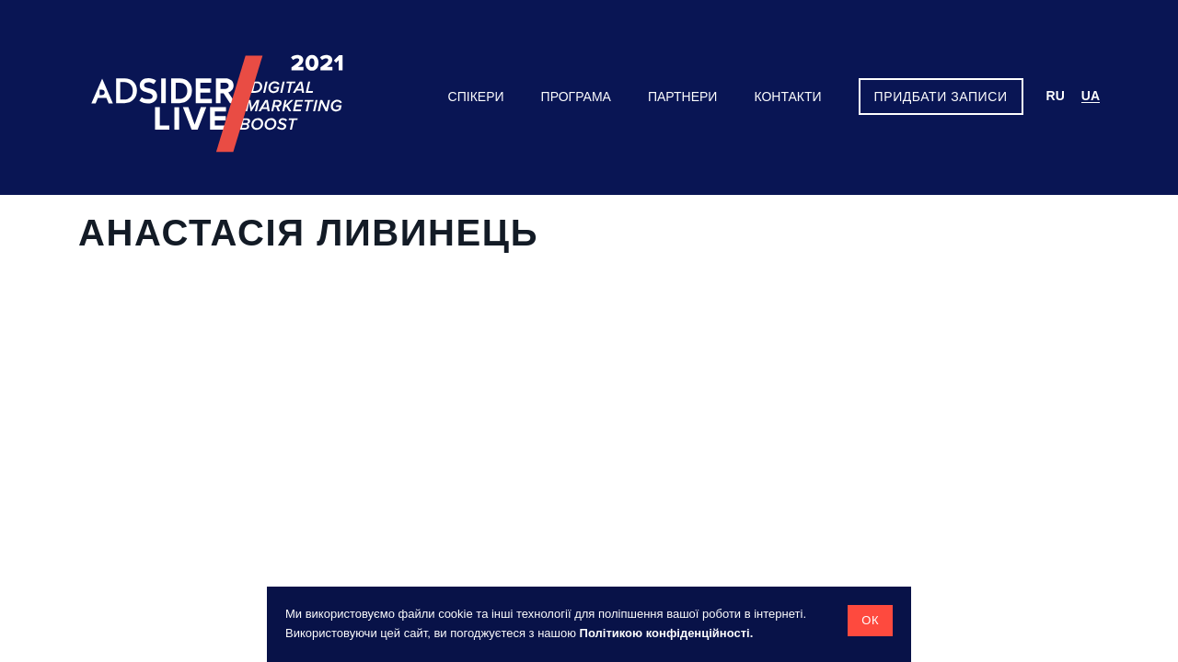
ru (1055, 95)
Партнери (683, 96)
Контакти (787, 96)
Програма (576, 96)
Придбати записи (941, 96)
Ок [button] (870, 620)
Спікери (476, 96)
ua (1090, 95)
